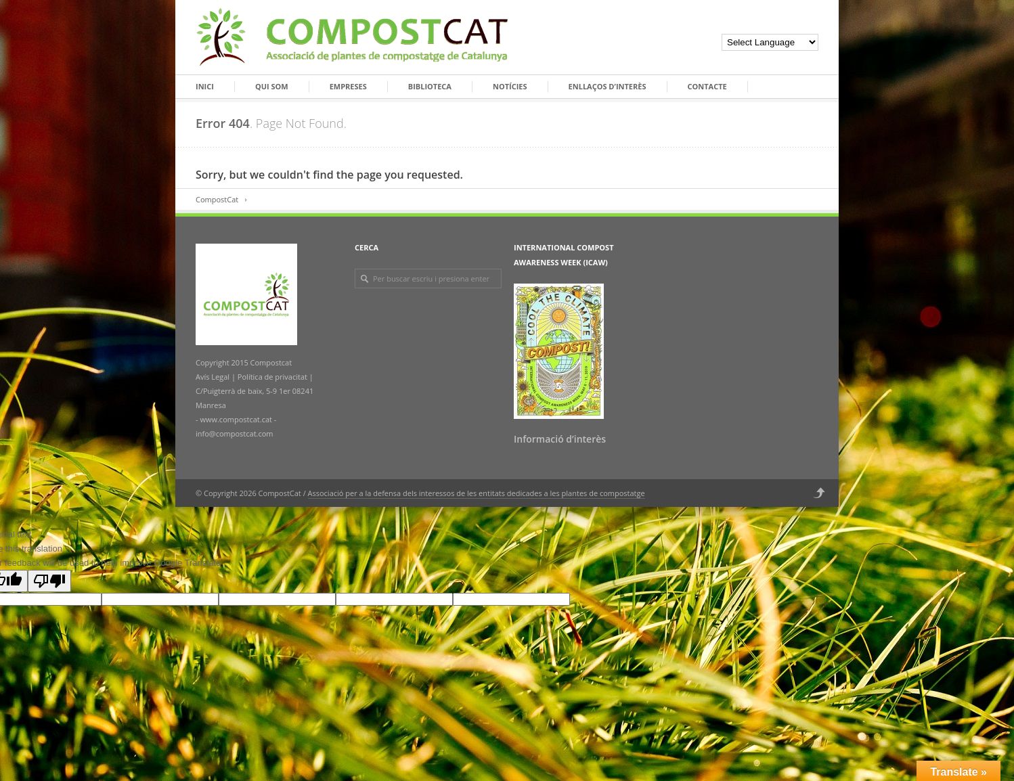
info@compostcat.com (234, 433)
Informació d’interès (560, 438)
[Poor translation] (49, 581)
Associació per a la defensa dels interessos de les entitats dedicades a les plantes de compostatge (476, 493)
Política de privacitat (271, 377)
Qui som (271, 86)
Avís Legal (214, 377)
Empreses (348, 86)
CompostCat (217, 199)
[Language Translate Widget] (770, 42)
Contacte (707, 86)
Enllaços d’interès (607, 86)
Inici (205, 86)
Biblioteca (429, 86)
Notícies (510, 86)
